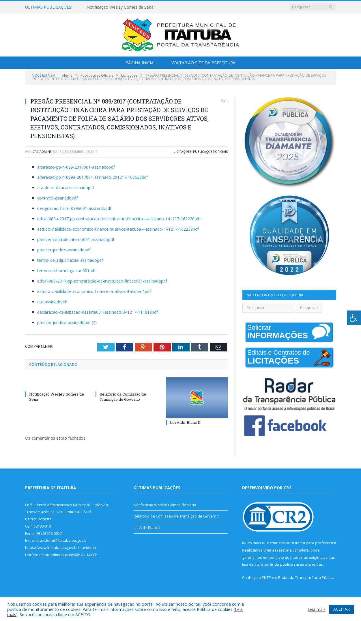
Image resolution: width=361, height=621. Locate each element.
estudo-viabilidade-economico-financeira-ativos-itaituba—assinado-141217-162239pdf (118, 229)
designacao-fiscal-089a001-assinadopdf (74, 208)
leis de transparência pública (267, 564)
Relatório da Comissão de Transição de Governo (123, 397)
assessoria (282, 550)
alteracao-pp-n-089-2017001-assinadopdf (76, 167)
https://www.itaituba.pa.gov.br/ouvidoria (60, 547)
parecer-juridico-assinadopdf (64, 250)
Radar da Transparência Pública (306, 577)
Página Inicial (141, 62)
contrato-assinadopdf (57, 198)
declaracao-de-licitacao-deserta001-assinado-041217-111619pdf (97, 312)
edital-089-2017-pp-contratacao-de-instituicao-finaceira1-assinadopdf (102, 281)
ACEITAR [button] (341, 609)
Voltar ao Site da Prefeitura (203, 62)
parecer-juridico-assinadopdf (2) (67, 322)
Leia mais (317, 609)
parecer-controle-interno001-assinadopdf (75, 239)
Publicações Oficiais (210, 151)
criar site (277, 542)
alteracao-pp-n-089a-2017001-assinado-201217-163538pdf (92, 177)
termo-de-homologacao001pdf (66, 270)
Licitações (182, 151)
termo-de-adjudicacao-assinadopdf (70, 260)
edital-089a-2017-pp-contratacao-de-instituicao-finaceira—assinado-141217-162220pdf (119, 218)
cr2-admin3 (42, 151)
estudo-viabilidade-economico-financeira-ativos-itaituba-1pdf (94, 291)
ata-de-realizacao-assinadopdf (65, 187)
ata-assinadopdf (52, 301)
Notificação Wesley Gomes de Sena (120, 7)
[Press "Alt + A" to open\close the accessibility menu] (354, 317)
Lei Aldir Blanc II (185, 422)
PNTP (266, 577)
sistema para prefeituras (313, 542)
